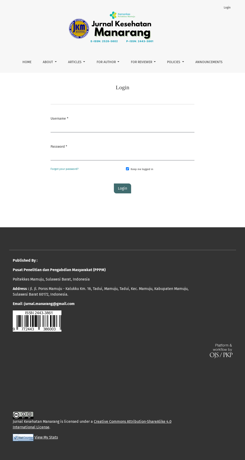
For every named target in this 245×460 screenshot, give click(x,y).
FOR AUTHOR (107, 62)
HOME (26, 62)
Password (59, 146)
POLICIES (174, 62)
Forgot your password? (64, 169)
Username (59, 118)
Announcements (209, 62)
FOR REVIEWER (142, 62)
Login (227, 7)
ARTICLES (75, 62)
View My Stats (46, 437)
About (48, 62)
